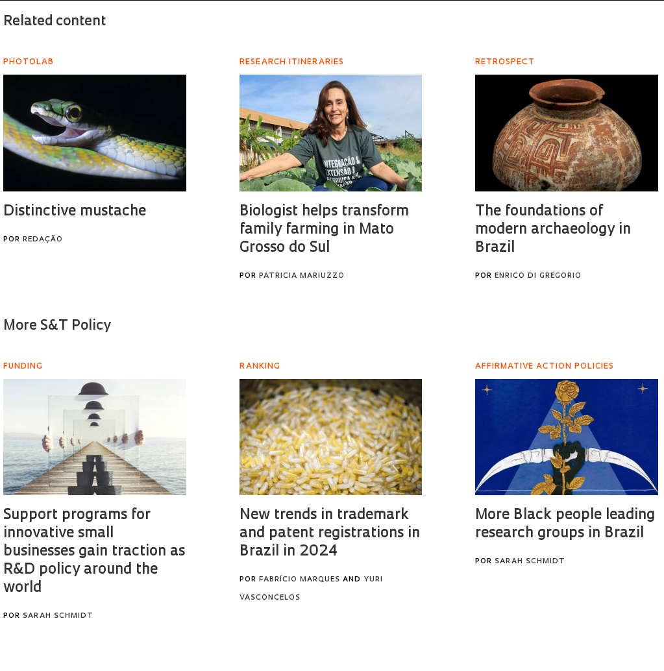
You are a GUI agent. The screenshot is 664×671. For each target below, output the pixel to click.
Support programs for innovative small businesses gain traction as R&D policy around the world (94, 552)
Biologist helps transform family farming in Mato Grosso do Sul (324, 230)
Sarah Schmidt (58, 616)
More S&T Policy (57, 326)
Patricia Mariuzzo (302, 276)
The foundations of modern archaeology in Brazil (553, 230)
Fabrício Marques (299, 579)
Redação (43, 239)
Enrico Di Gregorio (538, 276)
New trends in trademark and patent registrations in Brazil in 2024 (330, 533)
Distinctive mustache (74, 211)
